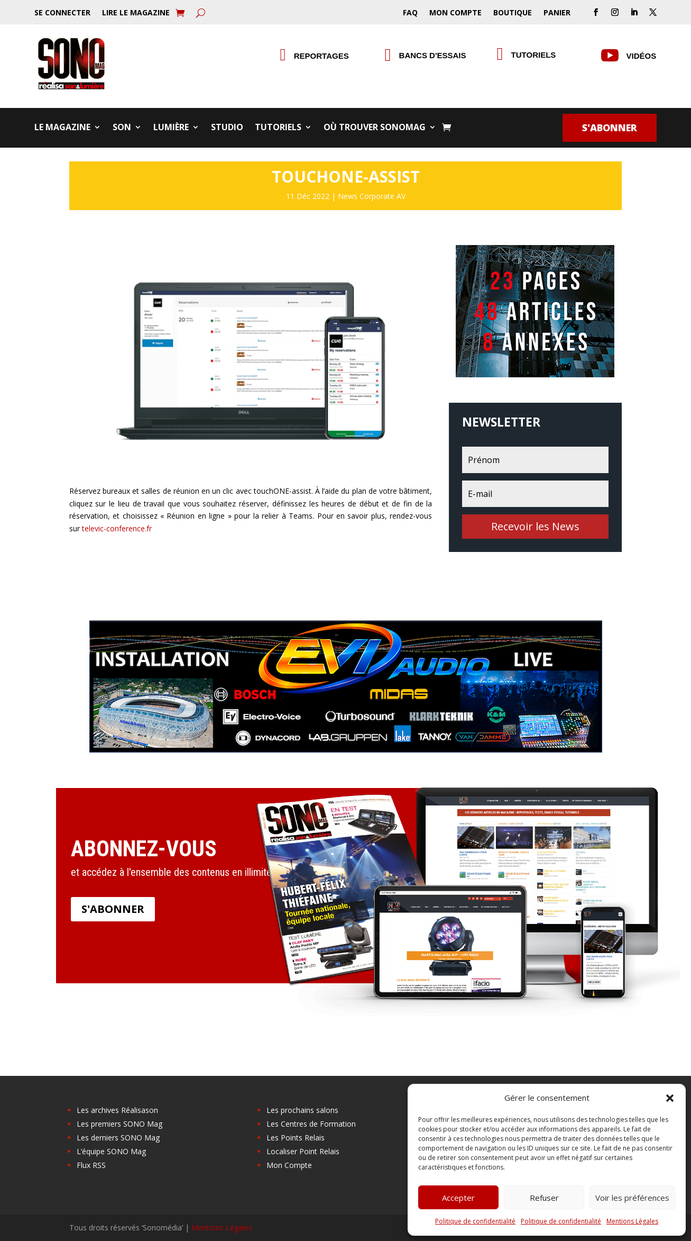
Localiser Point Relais (302, 1151)
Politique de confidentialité (475, 1221)
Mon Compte (455, 13)
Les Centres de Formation (311, 1124)
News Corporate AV (372, 196)
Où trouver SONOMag (375, 128)
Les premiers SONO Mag (119, 1124)
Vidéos (641, 55)
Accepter (458, 1197)
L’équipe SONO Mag (111, 1151)
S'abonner (609, 127)
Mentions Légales (632, 1221)
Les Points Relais (295, 1138)
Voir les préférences (632, 1197)
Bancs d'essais (432, 55)
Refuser (544, 1197)
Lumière (171, 128)
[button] (670, 1098)
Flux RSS (91, 1165)
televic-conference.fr (117, 528)
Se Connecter (62, 13)
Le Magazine (62, 128)
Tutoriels (533, 54)
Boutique (512, 13)
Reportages (321, 55)
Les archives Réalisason (117, 1110)
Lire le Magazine (136, 13)
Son (122, 128)
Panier (556, 13)
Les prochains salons (302, 1110)
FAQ (410, 13)
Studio (227, 128)
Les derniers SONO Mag (118, 1138)
